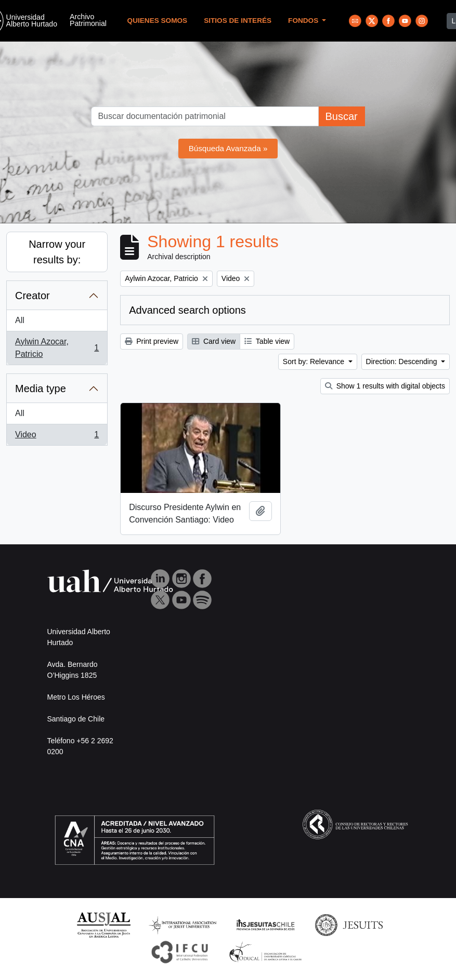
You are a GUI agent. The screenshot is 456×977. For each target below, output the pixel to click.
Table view (267, 341)
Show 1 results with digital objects (385, 386)
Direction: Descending (402, 361)
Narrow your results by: (57, 251)
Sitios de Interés (237, 20)
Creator (32, 295)
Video (57, 437)
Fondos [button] (304, 20)
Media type (40, 388)
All (19, 320)
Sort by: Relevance (314, 361)
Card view (214, 341)
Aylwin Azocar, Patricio (57, 347)
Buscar (341, 116)
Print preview (151, 341)
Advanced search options (187, 310)
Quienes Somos (157, 20)
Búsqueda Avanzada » (228, 148)
